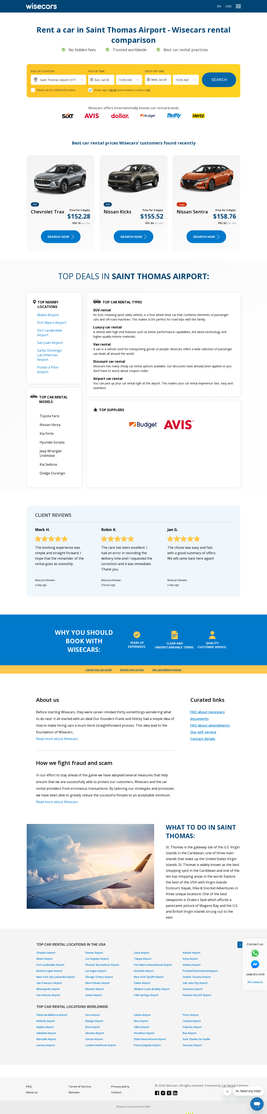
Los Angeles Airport (97, 959)
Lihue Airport (141, 952)
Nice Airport (141, 1021)
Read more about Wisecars (57, 738)
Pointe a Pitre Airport (47, 369)
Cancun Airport (94, 1039)
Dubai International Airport (150, 1039)
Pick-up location (42, 71)
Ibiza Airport (92, 1027)
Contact (116, 1092)
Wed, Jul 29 (158, 79)
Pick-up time (96, 71)
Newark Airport (94, 989)
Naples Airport (45, 1027)
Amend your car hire (132, 670)
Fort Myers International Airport (153, 965)
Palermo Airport (192, 1027)
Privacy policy (120, 1086)
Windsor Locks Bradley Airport (152, 989)
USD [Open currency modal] (228, 6)
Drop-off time (154, 71)
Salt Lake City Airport (195, 983)
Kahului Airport (191, 952)
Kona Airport (190, 959)
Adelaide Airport (46, 1033)
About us (32, 1092)
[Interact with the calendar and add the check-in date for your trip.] (101, 80)
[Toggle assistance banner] (239, 945)
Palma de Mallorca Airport (52, 1015)
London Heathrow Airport (100, 1045)
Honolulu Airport (144, 971)
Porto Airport (191, 1015)
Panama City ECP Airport (197, 995)
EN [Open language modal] (219, 6)
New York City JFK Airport (149, 977)
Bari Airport (189, 1033)
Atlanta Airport (192, 965)
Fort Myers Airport (51, 322)
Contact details (202, 738)
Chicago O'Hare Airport (99, 977)
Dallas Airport (142, 983)
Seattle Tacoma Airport (197, 977)
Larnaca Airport (46, 1045)
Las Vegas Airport (95, 971)
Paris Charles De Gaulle (196, 1039)
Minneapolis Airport (48, 989)
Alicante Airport (94, 1033)
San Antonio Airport (48, 995)
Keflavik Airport (46, 1021)
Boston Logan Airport (49, 971)
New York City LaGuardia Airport (56, 977)
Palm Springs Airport (146, 995)
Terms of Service (80, 1086)
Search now (61, 236)
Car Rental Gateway (235, 1085)
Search (219, 80)
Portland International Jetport (200, 971)
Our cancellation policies (166, 670)
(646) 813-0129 (255, 974)
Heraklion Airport (144, 1033)
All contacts (255, 982)
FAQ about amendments (210, 725)
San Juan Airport (50, 342)
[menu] (238, 6)
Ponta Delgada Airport (147, 1045)
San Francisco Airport (49, 983)
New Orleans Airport (97, 983)
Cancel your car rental (99, 670)
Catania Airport (192, 1021)
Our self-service (203, 732)
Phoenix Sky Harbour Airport (102, 965)
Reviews (74, 1092)
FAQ (28, 1086)
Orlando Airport (46, 952)
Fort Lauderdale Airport (50, 965)
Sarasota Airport (193, 989)
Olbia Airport (141, 1027)
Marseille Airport (46, 1039)
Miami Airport (48, 315)
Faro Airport (92, 1015)
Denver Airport (94, 952)
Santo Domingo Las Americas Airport (49, 355)
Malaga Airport (94, 1021)
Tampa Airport (142, 959)
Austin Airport (93, 995)
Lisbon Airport (142, 1015)
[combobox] (119, 80)
